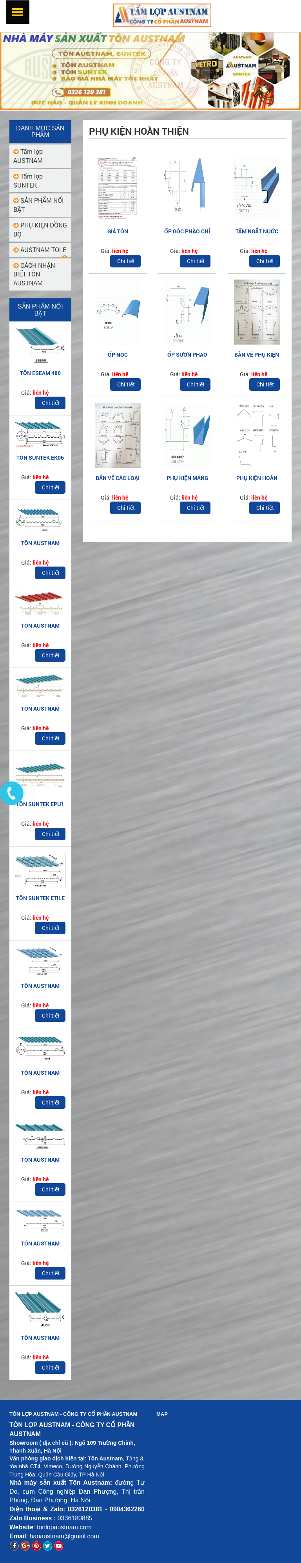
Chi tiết (51, 402)
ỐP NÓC (118, 354)
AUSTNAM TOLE (39, 249)
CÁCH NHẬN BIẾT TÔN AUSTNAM (34, 274)
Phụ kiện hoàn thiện (139, 131)
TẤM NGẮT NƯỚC (257, 231)
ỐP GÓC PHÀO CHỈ (187, 231)
